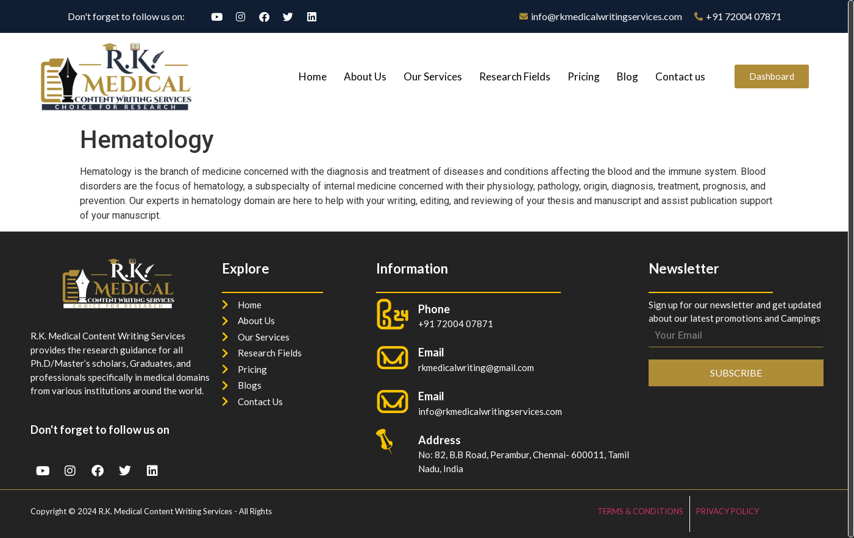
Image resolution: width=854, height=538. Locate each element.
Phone (434, 309)
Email (431, 396)
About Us (365, 76)
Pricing (584, 76)
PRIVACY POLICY (727, 511)
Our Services (433, 76)
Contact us (680, 76)
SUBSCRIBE (736, 372)
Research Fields (514, 76)
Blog (627, 76)
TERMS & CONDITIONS (640, 511)
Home (313, 76)
